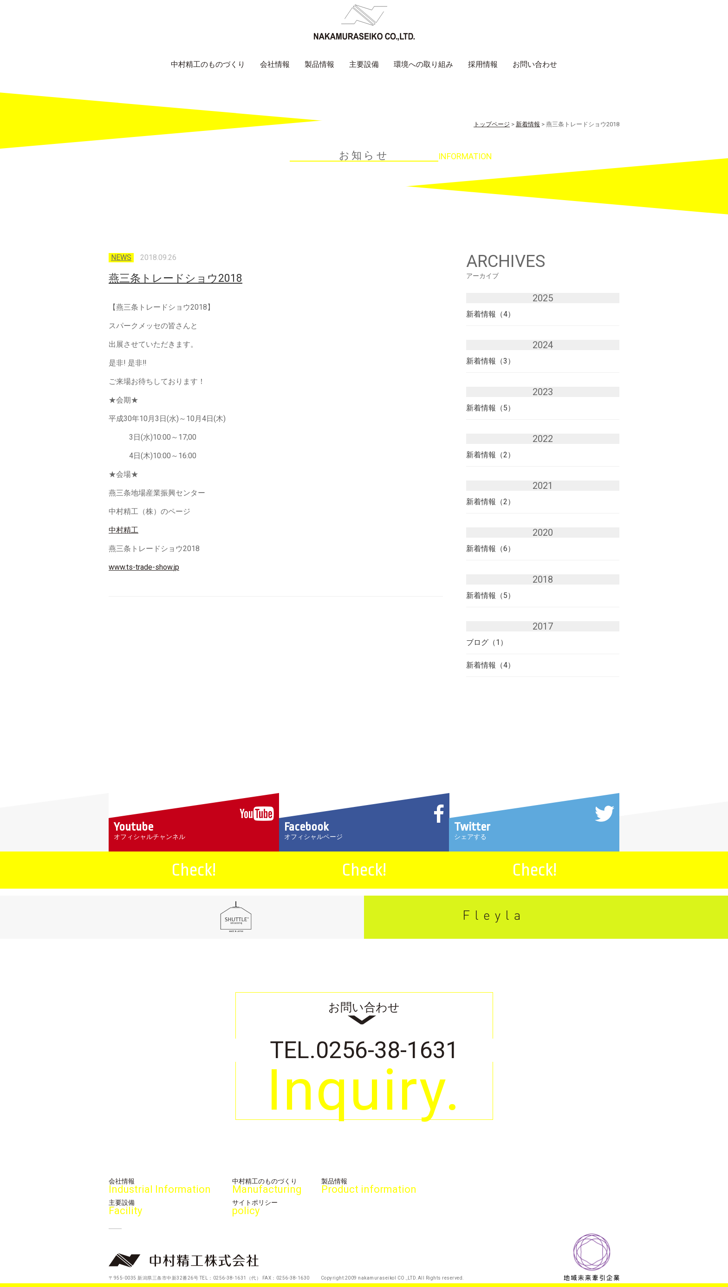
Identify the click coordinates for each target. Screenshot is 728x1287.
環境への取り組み (423, 64)
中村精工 (123, 530)
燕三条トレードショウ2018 (175, 278)
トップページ (492, 124)
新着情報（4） (490, 314)
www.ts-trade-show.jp (144, 567)
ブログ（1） (486, 642)
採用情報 (483, 64)
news (121, 257)
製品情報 (319, 64)
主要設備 (364, 64)
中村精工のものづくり (208, 64)
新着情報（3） (490, 361)
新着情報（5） (490, 407)
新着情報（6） (490, 548)
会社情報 (275, 64)
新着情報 (528, 124)
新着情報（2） (490, 454)
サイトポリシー (255, 1207)
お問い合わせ (535, 64)
